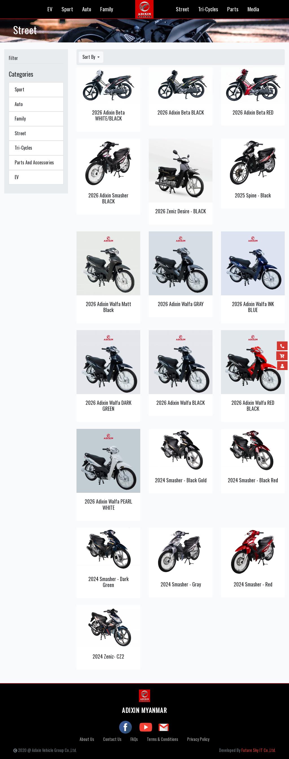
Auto (86, 9)
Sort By (89, 56)
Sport (67, 9)
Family (106, 9)
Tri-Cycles (208, 9)
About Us (87, 739)
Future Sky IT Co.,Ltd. (258, 750)
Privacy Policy (198, 739)
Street (182, 9)
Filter (13, 58)
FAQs (134, 739)
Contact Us (112, 739)
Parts (232, 9)
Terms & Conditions (162, 739)
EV (49, 9)
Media (253, 9)
